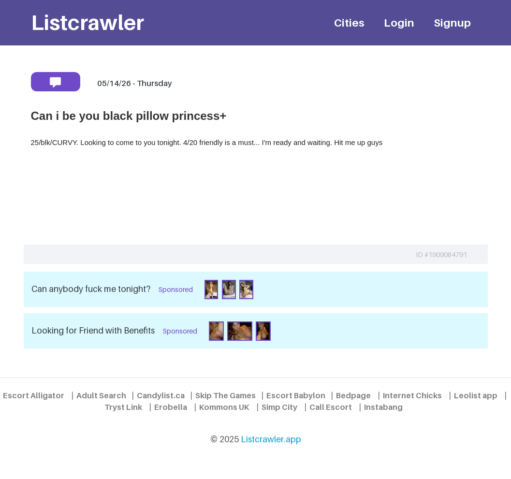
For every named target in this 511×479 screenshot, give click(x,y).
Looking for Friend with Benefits (93, 330)
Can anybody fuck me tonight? (90, 289)
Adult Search (101, 395)
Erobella (170, 407)
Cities (349, 22)
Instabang (383, 407)
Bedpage (353, 395)
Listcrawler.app (271, 439)
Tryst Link (123, 407)
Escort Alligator (33, 395)
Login (399, 22)
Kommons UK (224, 407)
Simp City (279, 407)
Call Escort (330, 407)
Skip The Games (225, 395)
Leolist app (475, 395)
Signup (452, 22)
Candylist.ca (161, 395)
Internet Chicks (412, 395)
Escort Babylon (295, 395)
